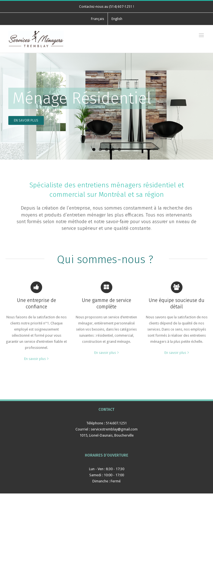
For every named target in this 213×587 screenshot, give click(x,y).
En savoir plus (35, 359)
